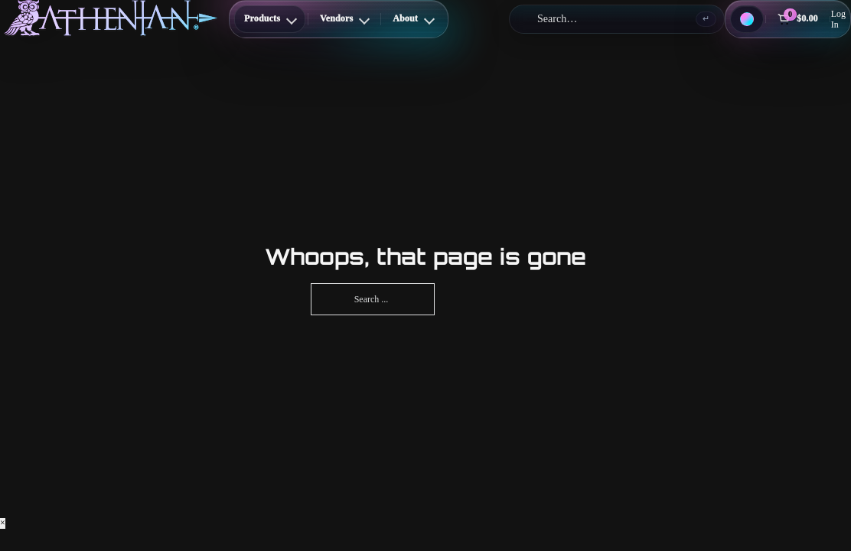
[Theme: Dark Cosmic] (747, 19)
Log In (838, 19)
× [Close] (2, 523)
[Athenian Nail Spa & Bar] (110, 18)
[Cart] (797, 19)
